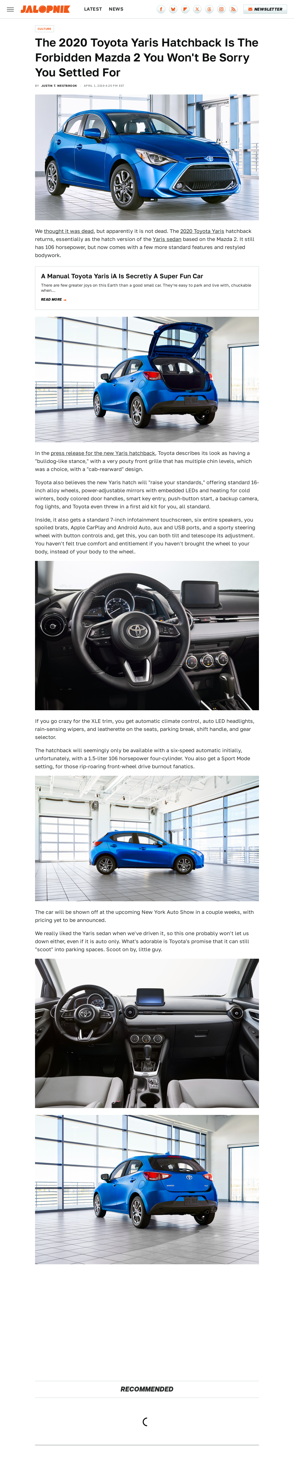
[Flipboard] (185, 9)
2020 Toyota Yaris (202, 231)
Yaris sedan (167, 239)
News (116, 9)
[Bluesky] (173, 9)
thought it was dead (69, 231)
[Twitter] (197, 9)
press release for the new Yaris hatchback (103, 453)
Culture (44, 28)
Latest (93, 9)
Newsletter (265, 9)
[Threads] (209, 9)
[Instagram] (221, 9)
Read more (51, 299)
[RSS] (233, 9)
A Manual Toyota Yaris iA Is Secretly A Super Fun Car (122, 276)
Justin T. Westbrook (59, 85)
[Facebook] (161, 9)
